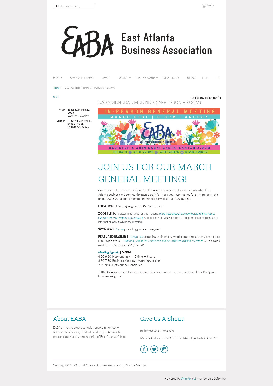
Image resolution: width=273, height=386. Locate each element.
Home (56, 87)
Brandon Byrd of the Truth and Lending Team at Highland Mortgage (163, 241)
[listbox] (206, 97)
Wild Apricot (188, 378)
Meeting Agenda (108, 252)
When (62, 110)
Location (61, 121)
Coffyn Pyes (137, 236)
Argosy (120, 229)
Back (56, 97)
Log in (210, 5)
